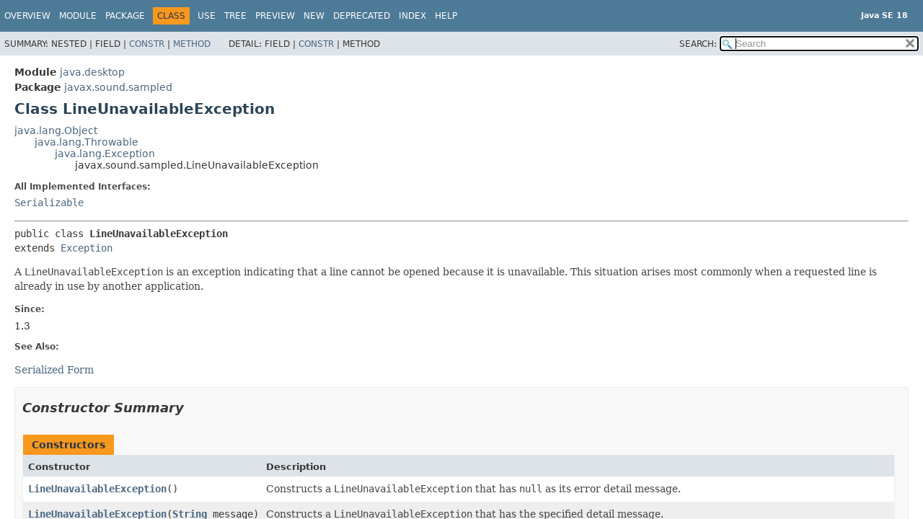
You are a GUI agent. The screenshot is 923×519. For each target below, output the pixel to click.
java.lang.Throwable (86, 142)
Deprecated (361, 16)
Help (446, 16)
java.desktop (92, 72)
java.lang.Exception (105, 153)
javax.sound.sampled (118, 87)
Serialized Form (54, 370)
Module (78, 16)
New (314, 16)
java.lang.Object (55, 130)
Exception (86, 248)
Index (412, 16)
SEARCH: (698, 44)
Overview (27, 16)
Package (125, 16)
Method (192, 44)
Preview (275, 16)
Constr (146, 44)
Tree (235, 16)
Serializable (49, 202)
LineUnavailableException (97, 488)
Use (207, 16)
